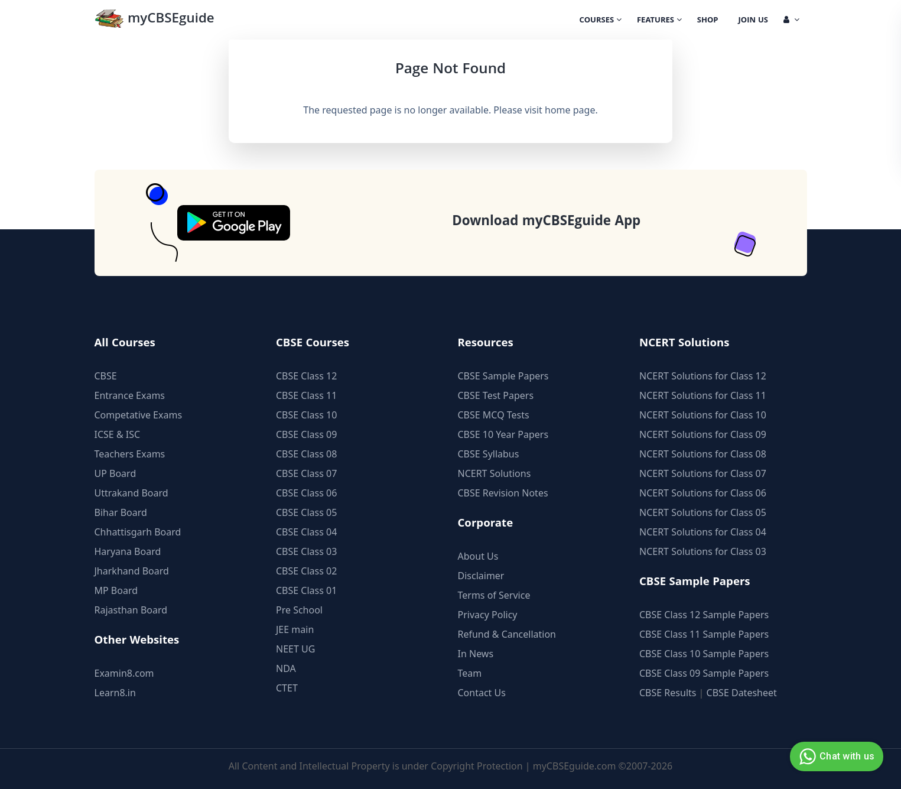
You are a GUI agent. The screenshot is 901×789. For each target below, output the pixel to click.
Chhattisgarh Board (138, 531)
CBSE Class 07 (306, 473)
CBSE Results (667, 692)
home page (570, 109)
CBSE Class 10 (306, 414)
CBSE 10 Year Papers (503, 434)
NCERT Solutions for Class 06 (702, 492)
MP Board (116, 590)
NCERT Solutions (494, 473)
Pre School (299, 609)
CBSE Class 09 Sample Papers (704, 673)
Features (659, 20)
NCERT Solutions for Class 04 (702, 531)
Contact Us (482, 692)
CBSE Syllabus (488, 453)
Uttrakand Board (131, 492)
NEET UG (295, 648)
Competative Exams (139, 414)
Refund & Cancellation (507, 634)
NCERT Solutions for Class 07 (702, 473)
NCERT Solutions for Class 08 (702, 453)
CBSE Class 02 (306, 570)
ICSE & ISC (118, 434)
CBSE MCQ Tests (493, 414)
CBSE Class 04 (306, 531)
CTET (287, 687)
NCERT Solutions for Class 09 (702, 434)
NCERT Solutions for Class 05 (702, 512)
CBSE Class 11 (306, 395)
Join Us (753, 20)
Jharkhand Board (132, 570)
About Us (478, 556)
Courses (601, 20)
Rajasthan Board (131, 609)
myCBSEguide (154, 20)
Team (470, 673)
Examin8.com (124, 673)
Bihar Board (121, 512)
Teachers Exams (130, 453)
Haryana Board (128, 551)
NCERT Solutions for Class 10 (702, 414)
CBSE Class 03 (306, 551)
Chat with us (835, 756)
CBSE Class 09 (306, 434)
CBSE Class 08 (306, 453)
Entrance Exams (130, 395)
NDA (286, 668)
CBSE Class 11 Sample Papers (704, 634)
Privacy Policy (488, 614)
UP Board (115, 473)
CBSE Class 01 (306, 590)
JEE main (295, 629)
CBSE (106, 375)
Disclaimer (481, 575)
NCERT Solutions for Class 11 (702, 395)
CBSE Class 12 (306, 375)
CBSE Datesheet (742, 692)
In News (476, 653)
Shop (707, 20)
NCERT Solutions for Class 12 (702, 375)
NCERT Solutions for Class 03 (702, 551)
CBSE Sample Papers (503, 375)
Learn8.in (115, 692)
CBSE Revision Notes (503, 492)
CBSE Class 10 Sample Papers (704, 653)
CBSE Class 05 (306, 512)
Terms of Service (494, 595)
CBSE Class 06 (306, 492)
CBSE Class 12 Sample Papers (704, 614)
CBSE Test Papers (496, 395)
